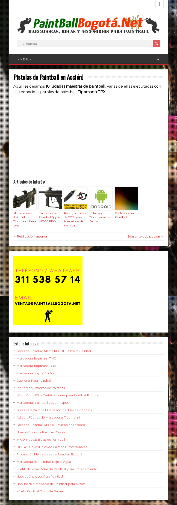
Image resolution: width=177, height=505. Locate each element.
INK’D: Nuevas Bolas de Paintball (41, 439)
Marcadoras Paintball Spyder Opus (42, 402)
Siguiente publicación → (145, 236)
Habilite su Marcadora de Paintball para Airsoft (51, 484)
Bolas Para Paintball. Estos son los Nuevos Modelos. (54, 410)
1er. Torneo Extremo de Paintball (41, 388)
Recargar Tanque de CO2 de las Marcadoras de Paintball (75, 219)
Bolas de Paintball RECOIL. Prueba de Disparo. (51, 425)
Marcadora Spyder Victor (35, 373)
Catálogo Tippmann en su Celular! (100, 217)
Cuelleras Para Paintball (124, 215)
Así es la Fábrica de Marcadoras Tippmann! (48, 417)
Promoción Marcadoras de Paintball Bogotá (50, 454)
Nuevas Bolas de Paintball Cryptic (42, 432)
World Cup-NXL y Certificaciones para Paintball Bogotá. (58, 395)
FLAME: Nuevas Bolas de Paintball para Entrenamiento (57, 469)
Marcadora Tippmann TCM (36, 366)
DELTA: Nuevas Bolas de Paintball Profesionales (52, 447)
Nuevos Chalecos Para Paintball (40, 476)
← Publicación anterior (30, 236)
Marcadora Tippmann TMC (36, 358)
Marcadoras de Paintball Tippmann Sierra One (24, 219)
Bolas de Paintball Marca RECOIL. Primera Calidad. (54, 351)
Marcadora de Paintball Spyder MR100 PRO (50, 217)
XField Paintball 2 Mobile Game (40, 491)
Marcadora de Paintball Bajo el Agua (44, 461)
